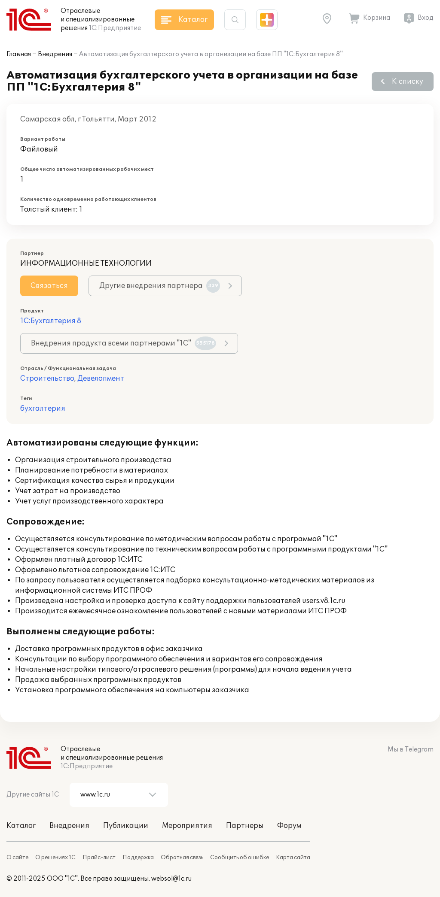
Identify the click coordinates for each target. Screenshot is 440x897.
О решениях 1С (55, 857)
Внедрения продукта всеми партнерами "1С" (123, 343)
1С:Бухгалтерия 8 (50, 321)
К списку (407, 81)
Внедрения (55, 54)
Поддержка (138, 857)
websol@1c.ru (171, 878)
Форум (289, 825)
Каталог (21, 825)
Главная (18, 54)
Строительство (47, 378)
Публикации (125, 825)
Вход (426, 17)
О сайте (17, 857)
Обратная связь (182, 857)
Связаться (49, 286)
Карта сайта (293, 857)
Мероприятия (187, 825)
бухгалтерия (42, 408)
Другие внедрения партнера (159, 286)
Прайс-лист (99, 857)
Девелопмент (100, 378)
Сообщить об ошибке (239, 857)
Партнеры (244, 825)
